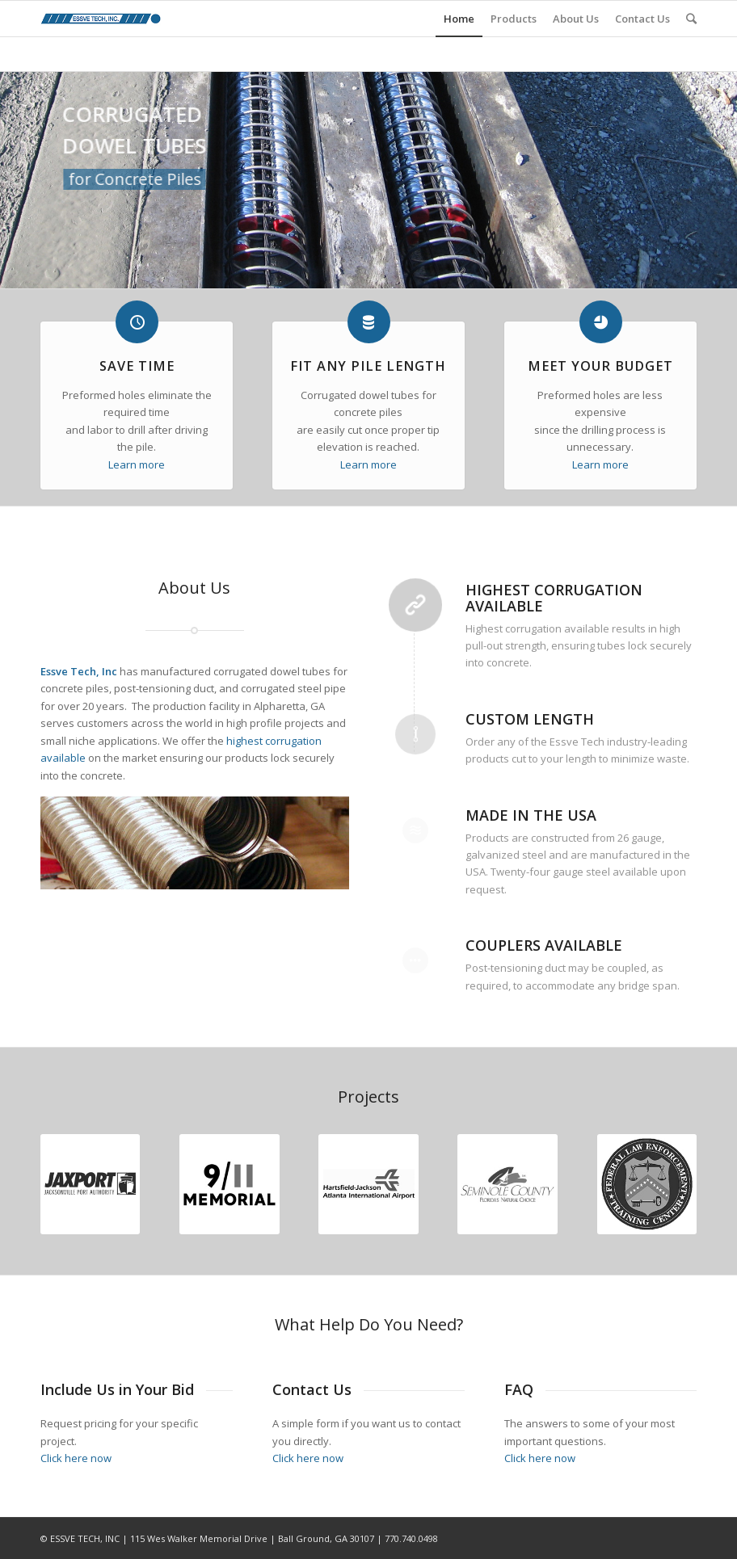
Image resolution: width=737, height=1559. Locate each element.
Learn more (136, 464)
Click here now (76, 1458)
